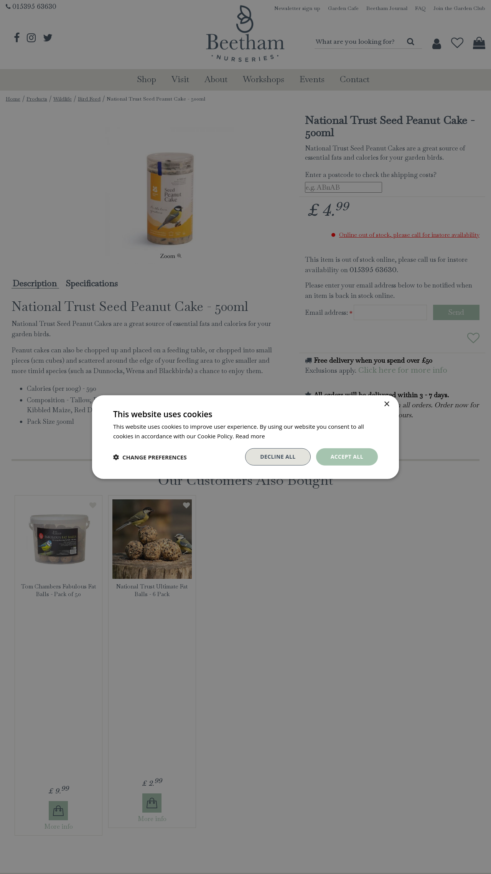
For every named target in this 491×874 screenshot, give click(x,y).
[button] (150, 456)
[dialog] (245, 437)
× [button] (386, 404)
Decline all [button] (277, 456)
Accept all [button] (347, 456)
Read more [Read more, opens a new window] (250, 435)
